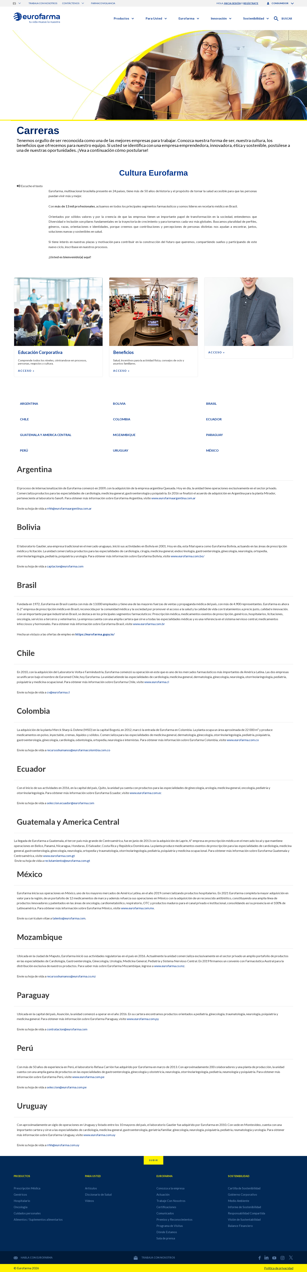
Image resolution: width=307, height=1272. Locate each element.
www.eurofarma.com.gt (59, 856)
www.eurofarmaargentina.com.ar (173, 498)
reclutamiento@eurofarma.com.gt (67, 860)
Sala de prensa (165, 1238)
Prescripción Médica (27, 1188)
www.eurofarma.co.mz (169, 966)
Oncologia (20, 1207)
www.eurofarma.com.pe (88, 1077)
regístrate (250, 3)
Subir (153, 1160)
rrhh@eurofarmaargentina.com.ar (69, 508)
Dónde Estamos (166, 1232)
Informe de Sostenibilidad (244, 1207)
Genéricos (20, 1194)
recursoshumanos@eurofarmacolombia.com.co (78, 750)
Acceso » (26, 370)
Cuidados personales (27, 1213)
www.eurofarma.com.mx (137, 908)
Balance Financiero (240, 1225)
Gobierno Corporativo (242, 1194)
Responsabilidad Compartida (246, 1213)
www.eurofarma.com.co (243, 740)
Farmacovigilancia (103, 3)
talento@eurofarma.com (68, 918)
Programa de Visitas (169, 1225)
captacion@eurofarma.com (65, 566)
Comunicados (165, 1213)
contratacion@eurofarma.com (67, 1029)
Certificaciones (166, 1207)
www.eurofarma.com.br (149, 624)
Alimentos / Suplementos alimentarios (38, 1219)
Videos (89, 1200)
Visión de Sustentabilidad (244, 1219)
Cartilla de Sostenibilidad (244, 1188)
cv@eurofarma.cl (58, 692)
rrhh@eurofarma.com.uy (63, 1145)
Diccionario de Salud (98, 1194)
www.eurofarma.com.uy (99, 1135)
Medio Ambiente (238, 1200)
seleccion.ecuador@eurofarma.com (70, 803)
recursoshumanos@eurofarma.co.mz (71, 976)
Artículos (91, 1188)
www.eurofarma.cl (156, 682)
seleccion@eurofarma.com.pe (67, 1087)
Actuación (163, 1194)
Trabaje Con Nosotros (170, 1200)
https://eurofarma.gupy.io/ (95, 634)
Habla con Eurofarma (33, 1257)
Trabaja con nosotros (43, 3)
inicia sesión (232, 3)
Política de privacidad (278, 1268)
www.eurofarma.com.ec (146, 793)
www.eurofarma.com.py (143, 1019)
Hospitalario (22, 1200)
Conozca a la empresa (170, 1188)
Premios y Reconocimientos (174, 1219)
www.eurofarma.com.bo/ (187, 556)
